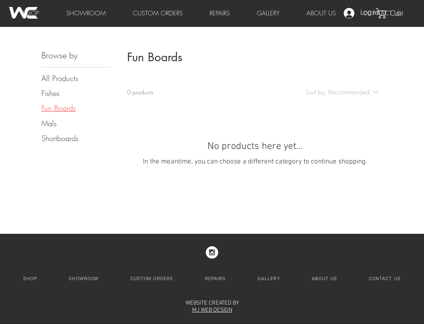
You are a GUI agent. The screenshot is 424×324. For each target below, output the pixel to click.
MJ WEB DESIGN (212, 310)
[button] (396, 13)
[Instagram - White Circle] (212, 252)
